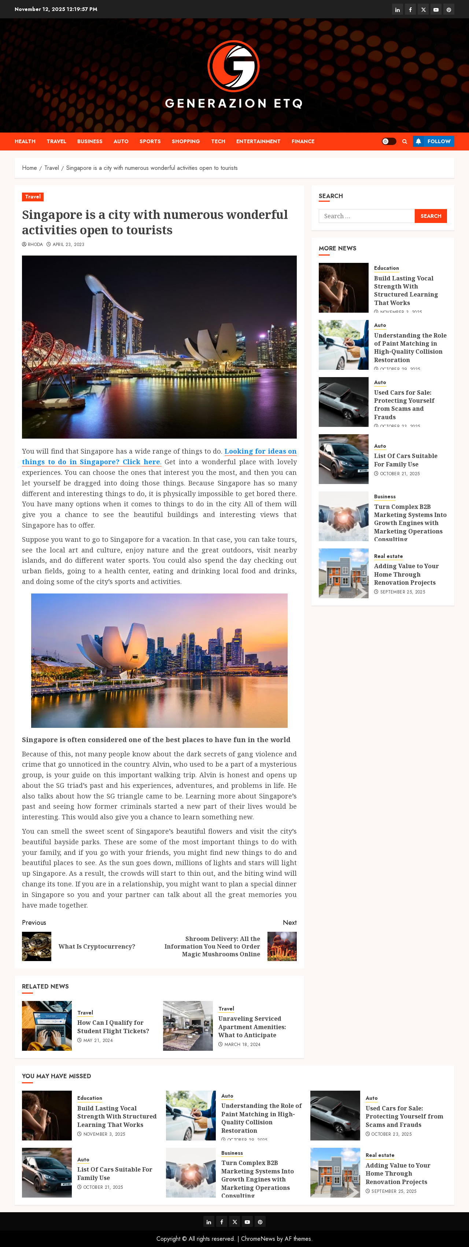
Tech (218, 141)
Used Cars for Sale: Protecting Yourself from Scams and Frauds (404, 404)
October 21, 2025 (400, 474)
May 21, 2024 (98, 1041)
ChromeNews (258, 1239)
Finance (303, 141)
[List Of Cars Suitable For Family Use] (344, 459)
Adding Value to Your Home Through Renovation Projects (406, 574)
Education (386, 268)
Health (25, 141)
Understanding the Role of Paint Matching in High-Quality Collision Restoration (410, 347)
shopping (186, 141)
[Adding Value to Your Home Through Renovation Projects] (344, 573)
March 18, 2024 (243, 1045)
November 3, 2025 (104, 1135)
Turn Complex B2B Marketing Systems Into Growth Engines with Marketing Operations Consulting (410, 523)
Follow (432, 141)
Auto (121, 141)
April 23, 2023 (69, 245)
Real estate (388, 556)
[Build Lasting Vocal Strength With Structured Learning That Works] (344, 288)
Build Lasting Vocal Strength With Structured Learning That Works (406, 290)
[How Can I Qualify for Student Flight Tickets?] (47, 1026)
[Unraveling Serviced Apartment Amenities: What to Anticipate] (188, 1026)
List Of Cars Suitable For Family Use (405, 460)
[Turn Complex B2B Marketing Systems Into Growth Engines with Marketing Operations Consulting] (344, 516)
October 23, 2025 (391, 1135)
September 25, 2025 (402, 592)
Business (90, 141)
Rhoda (35, 245)
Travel (56, 141)
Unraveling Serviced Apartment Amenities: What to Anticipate (252, 1027)
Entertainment (258, 141)
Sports (150, 141)
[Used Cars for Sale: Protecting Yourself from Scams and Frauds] (344, 402)
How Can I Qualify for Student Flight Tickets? (113, 1027)
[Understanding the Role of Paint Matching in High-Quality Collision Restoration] (344, 345)
